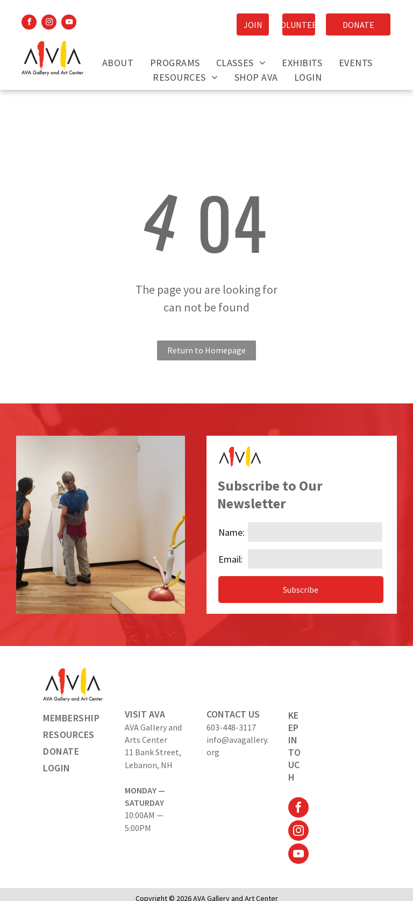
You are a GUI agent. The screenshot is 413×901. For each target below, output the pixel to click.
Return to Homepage (206, 350)
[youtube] (68, 23)
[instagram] (48, 23)
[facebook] (29, 23)
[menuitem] (118, 62)
